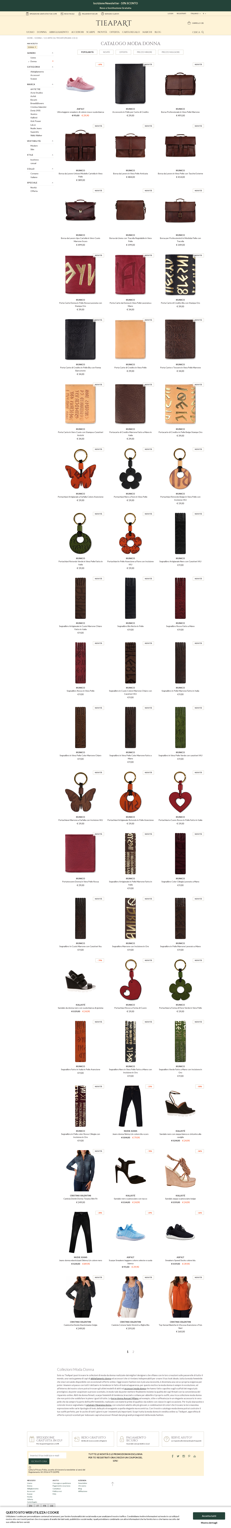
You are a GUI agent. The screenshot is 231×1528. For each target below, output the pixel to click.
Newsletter (82, 1483)
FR (44, 1505)
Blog (158, 32)
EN (30, 1505)
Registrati (181, 13)
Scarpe (90, 32)
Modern (34, 145)
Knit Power (35, 121)
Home (30, 38)
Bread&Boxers (37, 103)
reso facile (67, 13)
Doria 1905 (35, 110)
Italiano (33, 177)
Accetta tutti (209, 1515)
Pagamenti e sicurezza (61, 1486)
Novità (102, 32)
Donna (42, 32)
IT (38, 1505)
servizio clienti (110, 13)
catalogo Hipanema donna (98, 1405)
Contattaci (57, 1489)
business (34, 159)
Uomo (30, 32)
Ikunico (33, 114)
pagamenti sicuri (88, 13)
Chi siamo (82, 1486)
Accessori (77, 32)
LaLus (33, 125)
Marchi (147, 32)
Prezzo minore (144, 52)
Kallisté (33, 117)
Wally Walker (36, 135)
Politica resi (57, 1491)
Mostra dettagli (209, 1522)
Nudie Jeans (36, 128)
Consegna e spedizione (62, 1483)
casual (33, 163)
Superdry (34, 132)
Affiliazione (82, 1491)
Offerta (114, 32)
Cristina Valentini (38, 107)
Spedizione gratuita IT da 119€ (41, 13)
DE (51, 1505)
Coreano (34, 173)
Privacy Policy (41, 1470)
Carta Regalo (131, 32)
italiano (195, 13)
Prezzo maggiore (171, 52)
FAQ (54, 1494)
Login (170, 13)
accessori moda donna (135, 1388)
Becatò (33, 99)
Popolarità (87, 52)
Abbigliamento (59, 32)
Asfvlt (33, 96)
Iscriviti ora (39, 1461)
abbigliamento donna (101, 1378)
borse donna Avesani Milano (125, 1398)
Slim (32, 149)
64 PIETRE (35, 89)
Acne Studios (36, 92)
